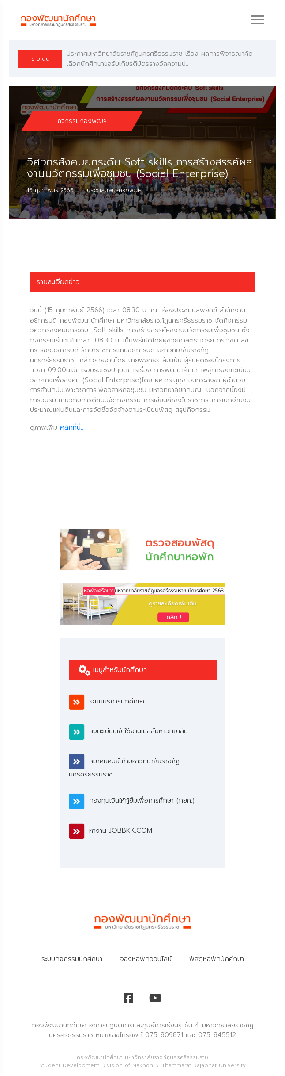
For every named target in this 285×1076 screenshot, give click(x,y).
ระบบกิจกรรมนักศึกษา (71, 959)
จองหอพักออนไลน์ (146, 959)
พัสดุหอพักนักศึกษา (216, 959)
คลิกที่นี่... (72, 427)
